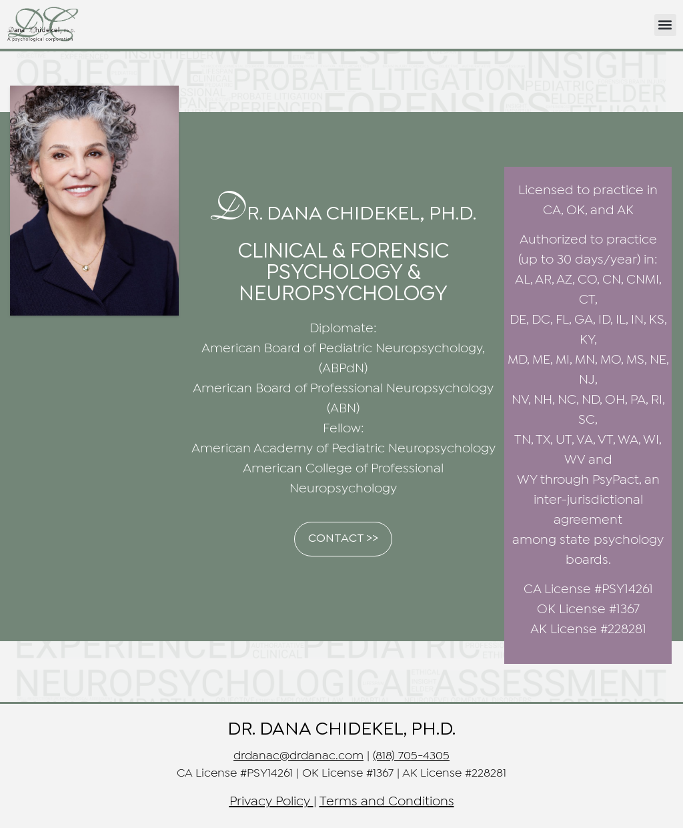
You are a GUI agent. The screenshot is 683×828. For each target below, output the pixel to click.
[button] (665, 25)
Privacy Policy (269, 801)
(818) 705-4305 (411, 756)
